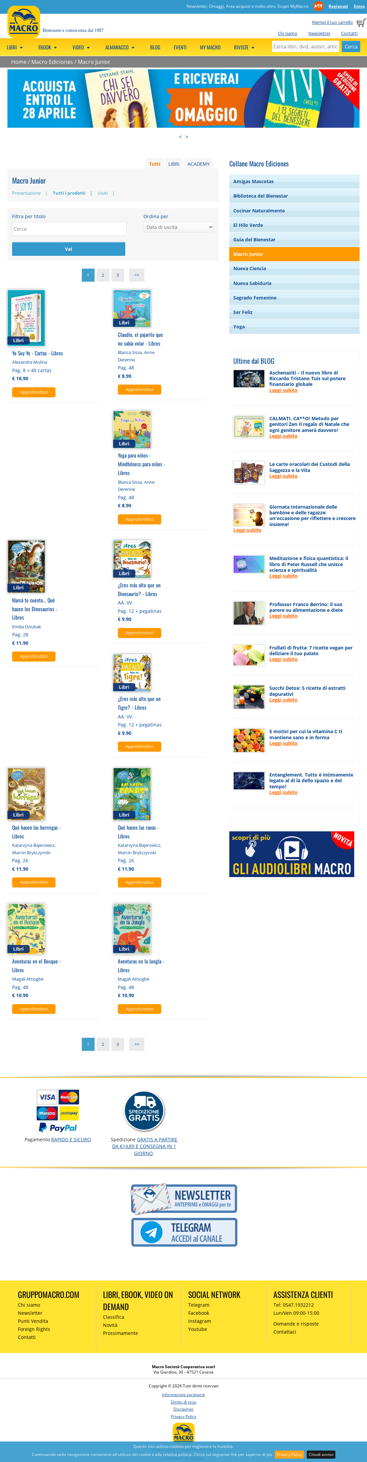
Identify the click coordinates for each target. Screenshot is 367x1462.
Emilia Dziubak (26, 628)
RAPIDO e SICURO (71, 1140)
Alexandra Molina (29, 363)
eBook (48, 47)
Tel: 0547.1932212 (293, 1306)
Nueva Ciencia (249, 268)
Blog (155, 47)
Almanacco (121, 47)
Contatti (349, 33)
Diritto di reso (183, 1403)
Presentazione (26, 193)
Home (19, 62)
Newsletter (319, 33)
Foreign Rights (34, 1330)
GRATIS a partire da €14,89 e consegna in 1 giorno (144, 1147)
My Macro (210, 47)
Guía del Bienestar (254, 239)
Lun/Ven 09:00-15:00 (296, 1314)
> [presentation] (186, 137)
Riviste (245, 47)
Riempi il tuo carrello (332, 22)
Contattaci (284, 1333)
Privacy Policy (289, 1454)
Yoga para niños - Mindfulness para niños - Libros (141, 464)
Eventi (180, 47)
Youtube (197, 1330)
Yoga (239, 326)
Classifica (113, 1318)
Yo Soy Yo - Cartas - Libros (37, 354)
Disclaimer (183, 1410)
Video (82, 47)
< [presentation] (180, 137)
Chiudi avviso (321, 1454)
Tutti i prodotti (69, 193)
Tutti (154, 164)
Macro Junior (94, 62)
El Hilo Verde (248, 225)
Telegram (198, 1306)
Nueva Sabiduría (252, 283)
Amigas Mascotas (253, 181)
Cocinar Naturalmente (259, 210)
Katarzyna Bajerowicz (33, 846)
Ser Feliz (243, 312)
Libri (16, 47)
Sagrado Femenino (255, 297)
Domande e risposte (296, 1324)
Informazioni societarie (183, 1395)
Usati (103, 193)
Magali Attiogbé (27, 980)
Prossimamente (120, 1334)
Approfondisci (34, 393)
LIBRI (173, 164)
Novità (110, 1326)
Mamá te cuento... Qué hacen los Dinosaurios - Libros (34, 609)
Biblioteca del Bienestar (260, 196)
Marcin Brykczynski (31, 854)
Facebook (198, 1314)
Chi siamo (287, 33)
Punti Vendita (33, 1322)
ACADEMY (199, 164)
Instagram (199, 1322)
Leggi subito (283, 390)
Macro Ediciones (52, 62)
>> (136, 276)
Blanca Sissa (130, 353)
